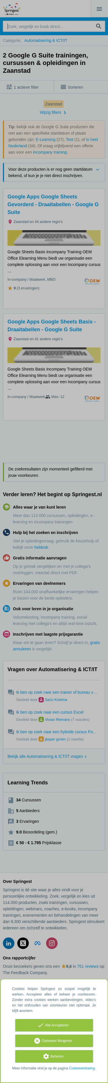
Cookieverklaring (82, 1068)
